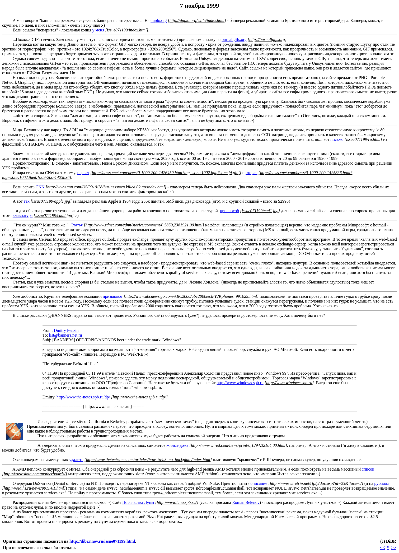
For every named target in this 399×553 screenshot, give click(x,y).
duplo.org (159, 20)
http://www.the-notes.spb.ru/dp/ (83, 397)
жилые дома (177, 445)
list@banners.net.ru (65, 335)
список (368, 469)
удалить (76, 459)
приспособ (229, 210)
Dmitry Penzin (66, 330)
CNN (40, 187)
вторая (251, 172)
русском (381, 483)
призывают (113, 296)
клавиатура (23, 215)
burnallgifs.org (234, 39)
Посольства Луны (138, 502)
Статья (77, 225)
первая (83, 172)
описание (258, 483)
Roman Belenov (246, 502)
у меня (98, 30)
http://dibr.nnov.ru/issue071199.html (102, 541)
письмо (337, 139)
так (27, 201)
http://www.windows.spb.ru (240, 382)
